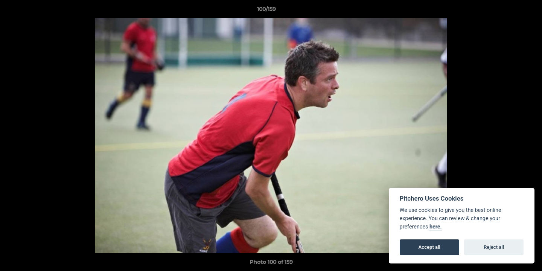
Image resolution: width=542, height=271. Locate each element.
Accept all (429, 247)
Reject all (494, 247)
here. (435, 227)
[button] (510, 11)
